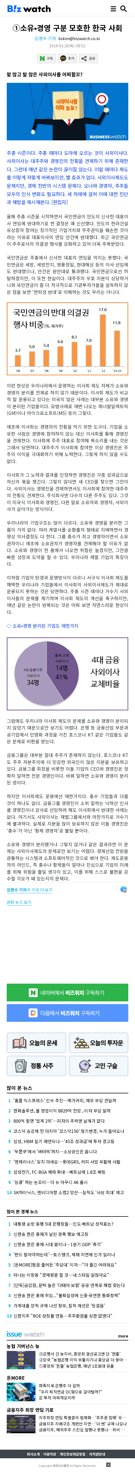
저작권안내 (97, 1454)
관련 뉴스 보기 (19, 902)
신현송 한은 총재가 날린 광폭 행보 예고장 (50, 1234)
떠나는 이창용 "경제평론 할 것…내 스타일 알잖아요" (61, 1275)
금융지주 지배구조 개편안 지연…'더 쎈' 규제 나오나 (83, 1424)
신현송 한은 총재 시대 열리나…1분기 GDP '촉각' (57, 1244)
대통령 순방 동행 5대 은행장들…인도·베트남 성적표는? (63, 1224)
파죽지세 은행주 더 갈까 (59, 1385)
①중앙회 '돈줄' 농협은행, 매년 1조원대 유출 (76, 1366)
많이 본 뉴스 (19, 1087)
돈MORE (16, 1377)
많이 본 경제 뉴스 (22, 1211)
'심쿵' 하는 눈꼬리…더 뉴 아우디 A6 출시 (50, 1182)
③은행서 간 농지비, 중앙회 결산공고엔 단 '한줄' (79, 1354)
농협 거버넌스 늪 (23, 1346)
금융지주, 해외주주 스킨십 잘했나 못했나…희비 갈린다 (85, 1429)
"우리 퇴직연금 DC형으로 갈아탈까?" (70, 1392)
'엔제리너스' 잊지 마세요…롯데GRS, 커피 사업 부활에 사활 (66, 1161)
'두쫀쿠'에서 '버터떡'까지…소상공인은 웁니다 (55, 1151)
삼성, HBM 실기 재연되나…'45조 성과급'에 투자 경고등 (64, 1141)
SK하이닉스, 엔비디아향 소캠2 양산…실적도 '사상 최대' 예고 (68, 1192)
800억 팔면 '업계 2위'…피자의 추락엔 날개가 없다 (59, 1121)
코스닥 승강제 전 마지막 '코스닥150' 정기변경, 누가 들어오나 (68, 1131)
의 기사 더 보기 (29, 889)
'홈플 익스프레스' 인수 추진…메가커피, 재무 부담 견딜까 (64, 1100)
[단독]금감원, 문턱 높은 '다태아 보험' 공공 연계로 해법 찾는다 (69, 1285)
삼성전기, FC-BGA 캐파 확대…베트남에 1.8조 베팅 (59, 1172)
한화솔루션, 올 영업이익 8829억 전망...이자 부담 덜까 (62, 1110)
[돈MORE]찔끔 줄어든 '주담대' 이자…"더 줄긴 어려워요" (65, 1264)
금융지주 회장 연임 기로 (30, 1409)
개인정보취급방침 (73, 1454)
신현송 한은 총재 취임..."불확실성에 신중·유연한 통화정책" (66, 1295)
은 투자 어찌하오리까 (57, 1397)
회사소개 (33, 1454)
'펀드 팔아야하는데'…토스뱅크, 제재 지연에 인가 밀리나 (64, 1254)
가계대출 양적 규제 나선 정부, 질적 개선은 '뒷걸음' (59, 1305)
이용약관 (49, 1454)
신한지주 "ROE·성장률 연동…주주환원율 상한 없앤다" (62, 1316)
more (123, 1336)
